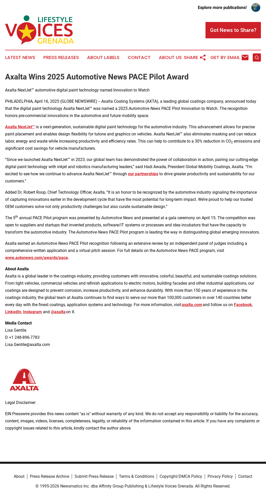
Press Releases (61, 57)
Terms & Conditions (136, 476)
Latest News (20, 57)
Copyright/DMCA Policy (181, 476)
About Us (170, 57)
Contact (139, 57)
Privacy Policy (220, 476)
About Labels (103, 57)
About (19, 476)
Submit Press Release (94, 476)
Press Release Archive (49, 476)
